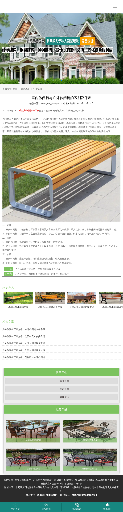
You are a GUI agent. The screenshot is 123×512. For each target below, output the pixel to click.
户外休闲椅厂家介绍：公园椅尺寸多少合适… (24, 336)
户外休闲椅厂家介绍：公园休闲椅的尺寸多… (24, 350)
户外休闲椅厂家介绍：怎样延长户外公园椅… (24, 357)
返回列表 (8, 279)
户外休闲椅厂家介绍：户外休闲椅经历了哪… (24, 343)
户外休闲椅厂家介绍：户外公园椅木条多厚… (24, 329)
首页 (15, 89)
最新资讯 (64, 397)
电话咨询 (76, 506)
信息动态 (24, 89)
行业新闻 (64, 381)
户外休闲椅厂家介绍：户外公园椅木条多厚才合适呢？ (42, 273)
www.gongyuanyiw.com (52, 103)
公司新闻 (64, 389)
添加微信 (46, 506)
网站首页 (15, 506)
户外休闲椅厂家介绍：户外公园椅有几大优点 (37, 269)
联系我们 (107, 506)
